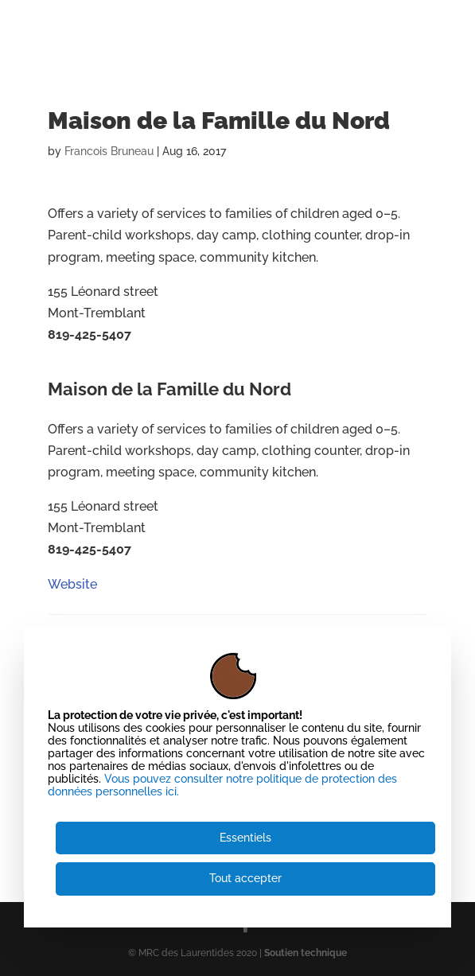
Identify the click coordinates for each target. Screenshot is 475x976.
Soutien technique (305, 953)
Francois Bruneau (109, 151)
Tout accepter (245, 878)
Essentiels (245, 837)
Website (72, 368)
